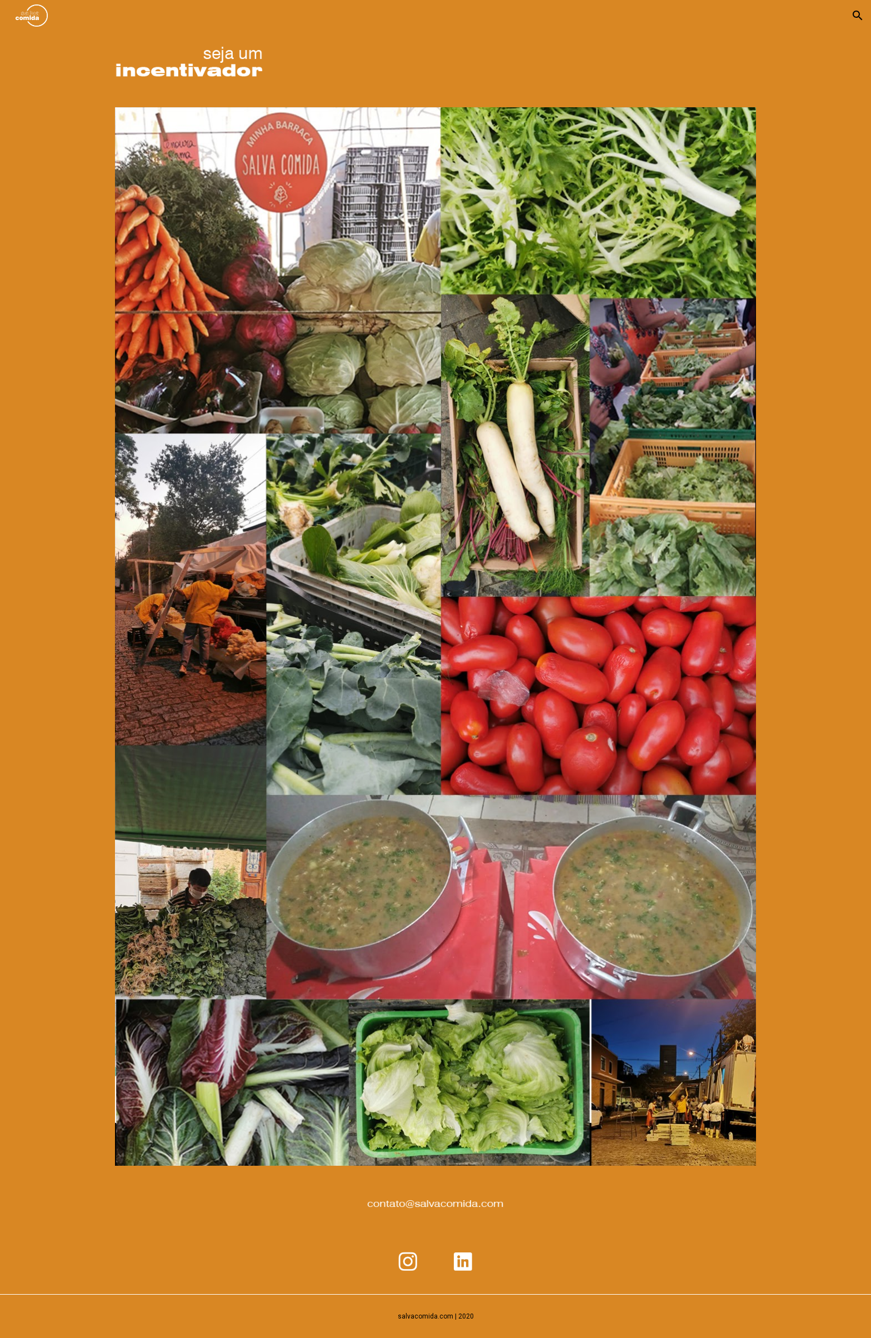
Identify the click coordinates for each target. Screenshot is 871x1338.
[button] (857, 15)
